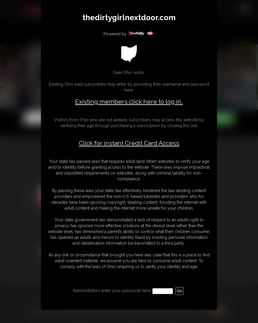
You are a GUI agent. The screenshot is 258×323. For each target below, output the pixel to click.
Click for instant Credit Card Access (129, 143)
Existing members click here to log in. (129, 101)
